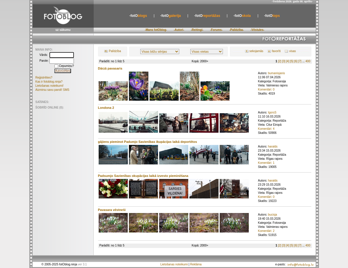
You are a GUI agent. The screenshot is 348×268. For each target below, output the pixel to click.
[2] (279, 61)
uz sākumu (63, 29)
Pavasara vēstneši (112, 210)
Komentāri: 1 (266, 162)
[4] (287, 61)
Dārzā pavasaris (110, 68)
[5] (291, 61)
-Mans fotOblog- (156, 29)
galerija (170, 16)
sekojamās (256, 51)
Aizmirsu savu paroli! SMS (52, 89)
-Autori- (179, 29)
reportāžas (207, 16)
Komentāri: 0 (266, 89)
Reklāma (195, 264)
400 (308, 61)
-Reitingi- (197, 29)
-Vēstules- (257, 29)
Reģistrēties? (43, 77)
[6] (295, 61)
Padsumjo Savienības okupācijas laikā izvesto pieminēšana (143, 176)
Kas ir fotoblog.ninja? (49, 81)
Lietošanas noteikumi (174, 264)
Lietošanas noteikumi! (49, 85)
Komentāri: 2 (266, 230)
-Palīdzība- (236, 29)
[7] (299, 61)
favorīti (276, 51)
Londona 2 (106, 107)
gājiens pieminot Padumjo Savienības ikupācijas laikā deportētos (147, 141)
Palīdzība (115, 51)
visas (292, 51)
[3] (283, 61)
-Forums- (216, 29)
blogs (138, 16)
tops (272, 16)
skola (242, 16)
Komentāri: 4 (266, 128)
